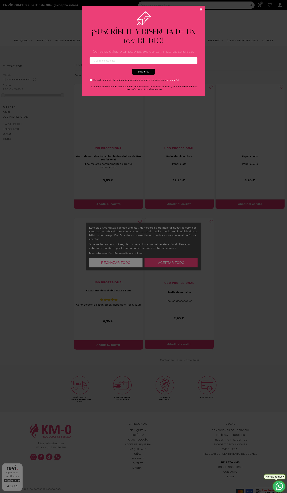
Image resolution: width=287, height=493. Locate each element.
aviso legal (173, 80)
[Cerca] (201, 9)
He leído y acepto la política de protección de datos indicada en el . (136, 80)
